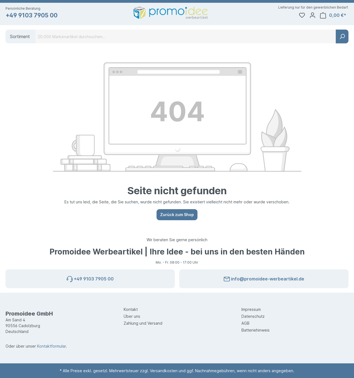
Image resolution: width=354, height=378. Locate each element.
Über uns (132, 316)
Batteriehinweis (255, 330)
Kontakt (131, 309)
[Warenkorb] (333, 15)
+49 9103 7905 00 (32, 15)
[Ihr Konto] (312, 15)
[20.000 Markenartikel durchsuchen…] (185, 36)
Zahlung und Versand (143, 323)
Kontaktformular (51, 346)
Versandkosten (164, 370)
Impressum (251, 309)
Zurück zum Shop (177, 214)
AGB (245, 323)
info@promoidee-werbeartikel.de (264, 278)
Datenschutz (253, 316)
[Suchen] (342, 36)
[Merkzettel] (302, 15)
